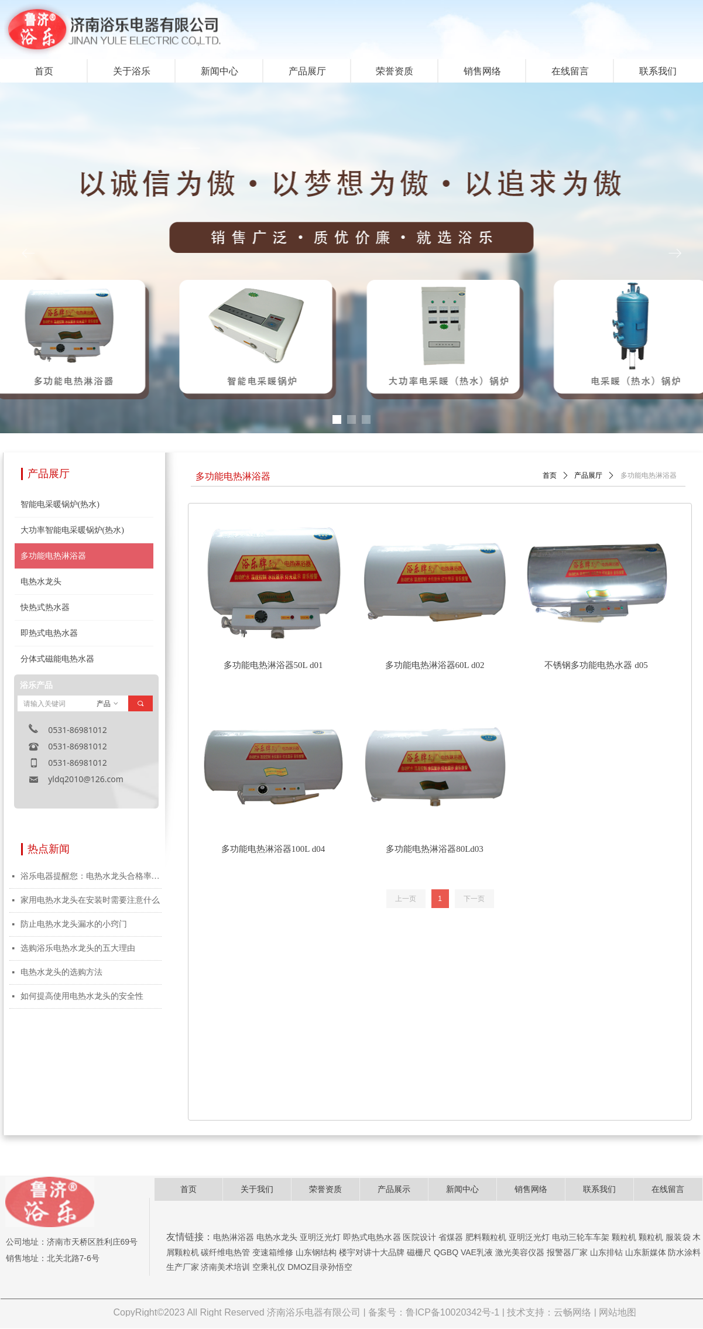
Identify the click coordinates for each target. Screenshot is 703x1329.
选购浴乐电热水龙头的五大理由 (77, 948)
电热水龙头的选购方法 (61, 972)
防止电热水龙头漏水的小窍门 (73, 924)
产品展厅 (588, 475)
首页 (550, 475)
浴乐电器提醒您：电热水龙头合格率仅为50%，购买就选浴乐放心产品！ (91, 876)
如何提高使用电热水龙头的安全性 (81, 996)
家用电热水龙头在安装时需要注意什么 (90, 900)
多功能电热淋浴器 (648, 475)
